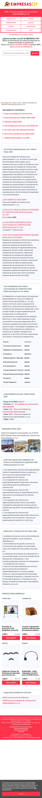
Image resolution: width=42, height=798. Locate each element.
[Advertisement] (21, 80)
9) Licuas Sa (7, 378)
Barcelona (28, 354)
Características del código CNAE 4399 (19, 118)
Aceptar (21, 794)
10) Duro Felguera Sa (9, 382)
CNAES (25, 35)
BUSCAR (35, 53)
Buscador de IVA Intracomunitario (21, 727)
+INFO (4, 634)
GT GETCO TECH (6, 598)
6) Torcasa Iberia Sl (9, 366)
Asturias (27, 370)
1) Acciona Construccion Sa (12, 346)
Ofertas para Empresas (21, 728)
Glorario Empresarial (21, 730)
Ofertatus (21, 731)
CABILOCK (5, 643)
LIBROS (30, 35)
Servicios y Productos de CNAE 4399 (19, 134)
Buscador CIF (6, 103)
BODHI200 (25, 643)
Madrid (27, 346)
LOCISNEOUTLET (26, 598)
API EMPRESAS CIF (15, 35)
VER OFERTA (11, 638)
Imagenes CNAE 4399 (13, 122)
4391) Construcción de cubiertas (16, 697)
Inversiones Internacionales (21, 724)
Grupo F (21, 402)
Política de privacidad (33, 737)
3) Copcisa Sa (7, 354)
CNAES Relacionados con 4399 (16, 138)
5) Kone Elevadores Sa (10, 362)
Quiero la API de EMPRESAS (21, 46)
